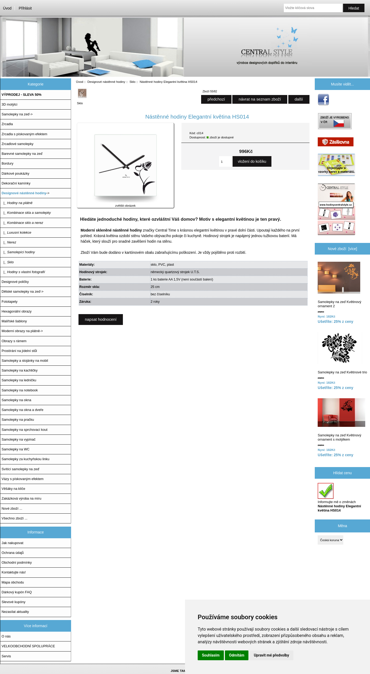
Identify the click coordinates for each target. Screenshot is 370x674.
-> (25, 193)
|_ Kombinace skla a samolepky (26, 213)
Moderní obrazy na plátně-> (22, 331)
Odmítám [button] (236, 655)
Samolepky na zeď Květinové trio (342, 353)
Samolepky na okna (16, 400)
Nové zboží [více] (342, 249)
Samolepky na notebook (20, 390)
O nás (6, 636)
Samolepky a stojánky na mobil (25, 361)
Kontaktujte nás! (14, 572)
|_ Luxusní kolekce (16, 232)
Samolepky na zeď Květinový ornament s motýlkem (341, 419)
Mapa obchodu (13, 582)
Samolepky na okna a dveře (22, 410)
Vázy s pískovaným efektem (23, 479)
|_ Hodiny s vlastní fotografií (23, 272)
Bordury (7, 163)
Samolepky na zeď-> (17, 114)
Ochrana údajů (13, 553)
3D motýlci (9, 104)
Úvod (7, 8)
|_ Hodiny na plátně (17, 203)
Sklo (133, 81)
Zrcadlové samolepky (17, 144)
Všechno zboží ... (14, 518)
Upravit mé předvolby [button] (271, 655)
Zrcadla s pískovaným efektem (24, 134)
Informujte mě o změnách (339, 498)
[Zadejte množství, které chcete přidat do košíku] (226, 161)
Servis (6, 656)
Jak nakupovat (12, 543)
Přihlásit (25, 8)
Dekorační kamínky (16, 183)
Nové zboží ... (12, 508)
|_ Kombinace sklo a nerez (22, 223)
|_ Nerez (9, 242)
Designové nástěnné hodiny (106, 81)
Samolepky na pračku (18, 420)
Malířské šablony (14, 321)
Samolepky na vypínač (18, 439)
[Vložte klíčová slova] (313, 8)
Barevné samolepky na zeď (22, 154)
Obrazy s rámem (14, 341)
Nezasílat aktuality (15, 612)
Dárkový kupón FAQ (17, 592)
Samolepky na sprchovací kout (25, 430)
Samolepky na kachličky (20, 370)
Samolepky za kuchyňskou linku (25, 459)
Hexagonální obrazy (16, 311)
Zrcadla (7, 124)
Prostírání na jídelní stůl (19, 351)
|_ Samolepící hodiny (18, 252)
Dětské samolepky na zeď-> (22, 291)
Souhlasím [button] (211, 655)
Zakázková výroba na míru (21, 498)
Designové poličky (15, 282)
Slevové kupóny (13, 602)
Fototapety (9, 302)
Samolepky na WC (16, 449)
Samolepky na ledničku (19, 380)
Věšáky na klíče (13, 489)
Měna (342, 526)
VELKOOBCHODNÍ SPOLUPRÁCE (28, 646)
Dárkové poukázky (15, 173)
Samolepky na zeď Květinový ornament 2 (339, 285)
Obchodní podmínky (17, 562)
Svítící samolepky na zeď (20, 469)
